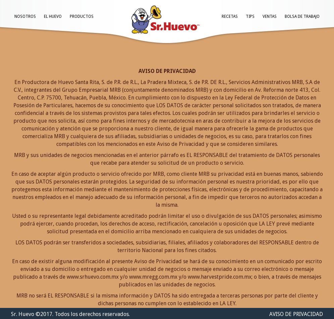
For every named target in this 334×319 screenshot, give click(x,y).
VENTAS (270, 16)
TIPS (250, 16)
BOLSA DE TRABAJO (302, 16)
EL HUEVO (53, 16)
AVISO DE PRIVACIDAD (296, 314)
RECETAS (230, 16)
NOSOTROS (25, 16)
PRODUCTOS (82, 16)
